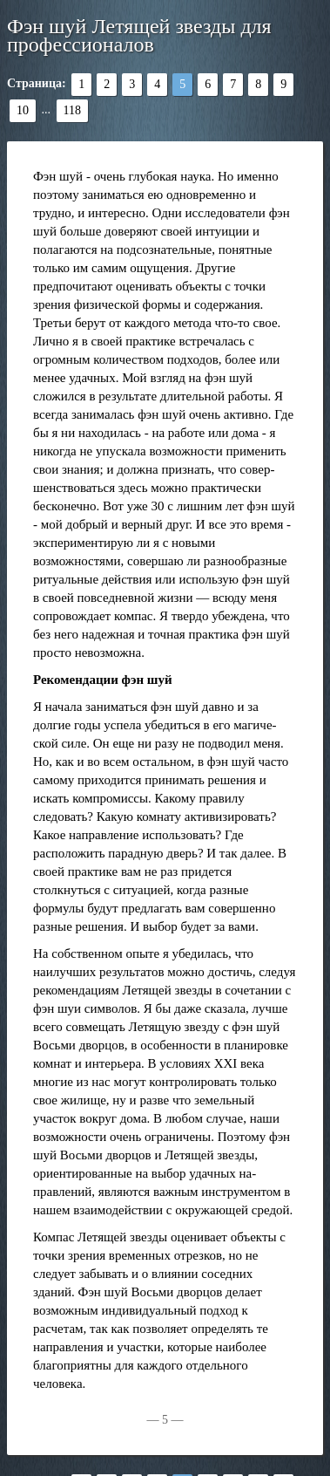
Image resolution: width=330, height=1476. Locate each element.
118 (72, 110)
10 (23, 110)
